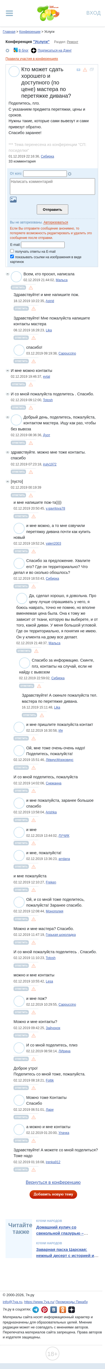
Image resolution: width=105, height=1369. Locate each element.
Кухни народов (49, 1220)
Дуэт (46, 435)
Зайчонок (53, 1028)
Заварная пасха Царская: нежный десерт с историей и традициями (65, 1255)
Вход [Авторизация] (93, 12)
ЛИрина (64, 1051)
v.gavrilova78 (55, 508)
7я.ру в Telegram (35, 1309)
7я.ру (71, 1309)
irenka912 (53, 1162)
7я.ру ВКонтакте (53, 1309)
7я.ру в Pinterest (44, 1309)
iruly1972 (50, 464)
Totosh (48, 400)
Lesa (49, 981)
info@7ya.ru (12, 1302)
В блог (23, 50)
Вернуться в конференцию (53, 1182)
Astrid (50, 301)
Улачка (64, 1133)
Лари (50, 1110)
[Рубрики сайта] (9, 13)
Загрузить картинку (13, 199)
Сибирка (47, 156)
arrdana (64, 859)
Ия (61, 731)
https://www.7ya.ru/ (39, 1302)
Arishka (51, 812)
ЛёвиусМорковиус (60, 760)
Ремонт (72, 42)
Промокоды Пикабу (72, 1302)
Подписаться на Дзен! (55, 50)
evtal (46, 377)
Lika (49, 330)
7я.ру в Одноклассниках (62, 1309)
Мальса (62, 280)
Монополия (54, 911)
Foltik (50, 1080)
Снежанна (53, 783)
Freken (51, 882)
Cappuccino (67, 353)
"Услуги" (41, 41)
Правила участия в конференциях (32, 59)
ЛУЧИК (64, 836)
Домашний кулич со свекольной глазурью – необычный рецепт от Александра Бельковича (61, 1236)
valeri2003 (53, 543)
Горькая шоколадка (61, 935)
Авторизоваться (56, 222)
